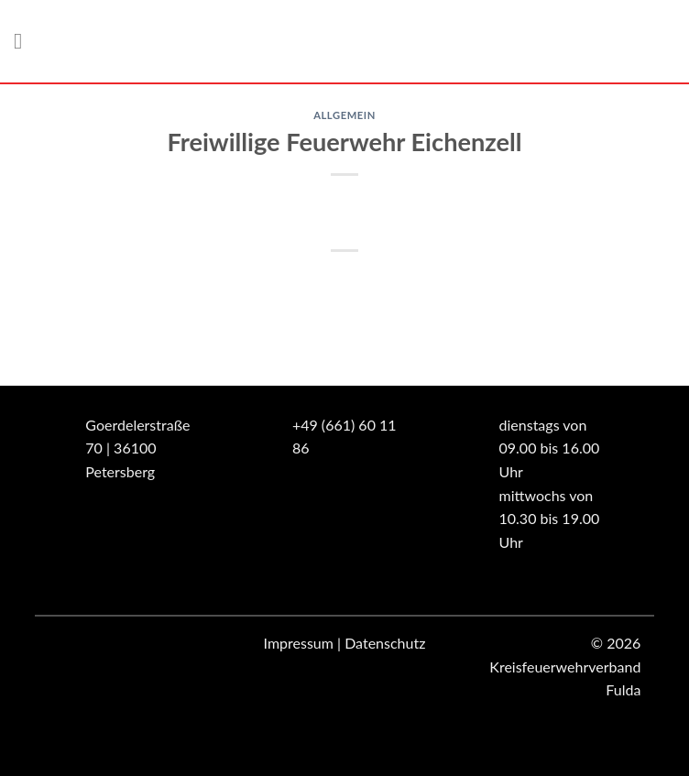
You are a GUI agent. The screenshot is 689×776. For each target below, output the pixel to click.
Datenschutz (384, 642)
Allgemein (344, 115)
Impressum (299, 642)
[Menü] (25, 40)
